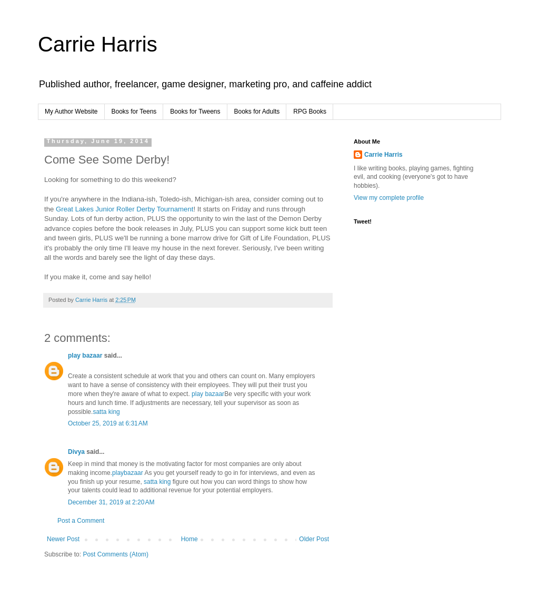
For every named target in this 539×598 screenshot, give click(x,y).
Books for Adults (257, 111)
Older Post (314, 539)
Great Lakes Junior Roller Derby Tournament (124, 209)
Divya (76, 451)
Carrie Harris (97, 44)
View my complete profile (389, 197)
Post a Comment (80, 520)
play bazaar (85, 355)
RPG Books (309, 111)
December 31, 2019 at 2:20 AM (111, 502)
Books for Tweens (195, 111)
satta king (106, 411)
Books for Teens (134, 111)
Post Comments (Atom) (115, 554)
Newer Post (63, 539)
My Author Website (71, 111)
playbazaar (127, 473)
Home (189, 539)
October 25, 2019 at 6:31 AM (108, 423)
